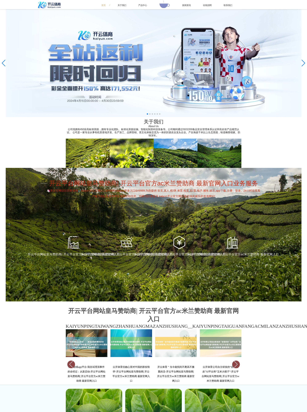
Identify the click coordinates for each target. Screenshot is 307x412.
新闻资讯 (186, 5)
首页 (103, 5)
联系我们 (228, 5)
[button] (303, 63)
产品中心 (142, 5)
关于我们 (122, 5)
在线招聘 (207, 5)
